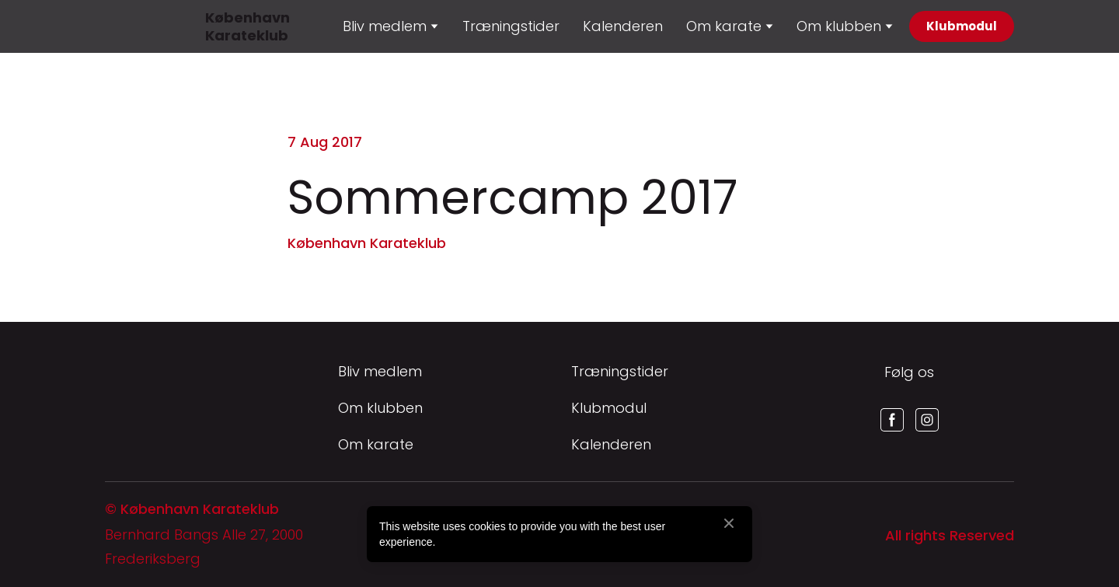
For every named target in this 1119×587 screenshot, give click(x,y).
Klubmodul (609, 408)
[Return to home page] (124, 26)
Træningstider (511, 26)
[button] (961, 26)
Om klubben (839, 26)
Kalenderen (623, 26)
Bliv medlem (380, 371)
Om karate (375, 444)
